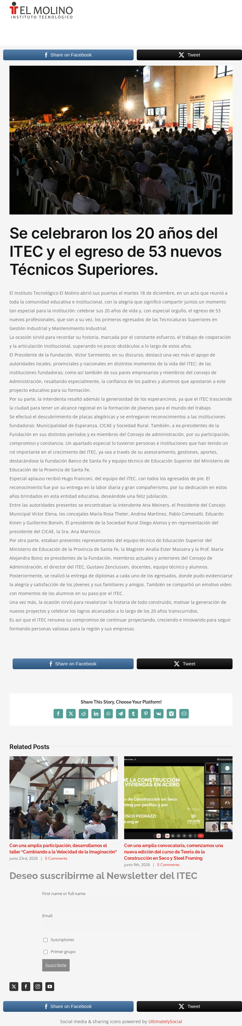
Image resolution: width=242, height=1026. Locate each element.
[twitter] (13, 986)
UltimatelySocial (165, 1021)
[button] (14, 812)
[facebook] (25, 986)
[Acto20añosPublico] (121, 140)
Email (47, 915)
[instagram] (37, 986)
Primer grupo (59, 951)
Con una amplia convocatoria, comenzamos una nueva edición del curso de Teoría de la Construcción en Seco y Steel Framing (173, 852)
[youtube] (49, 986)
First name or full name (63, 893)
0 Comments (56, 858)
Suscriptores (58, 939)
